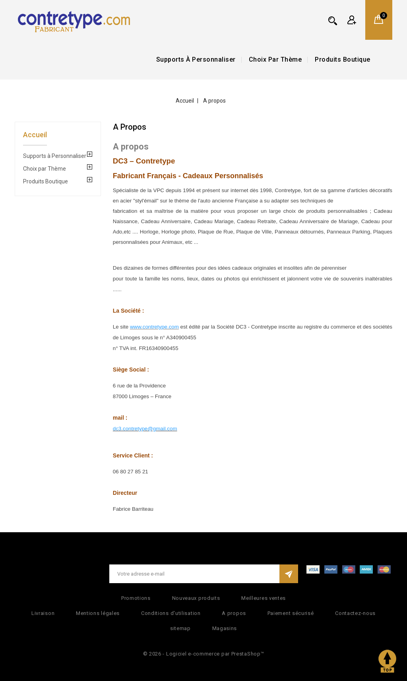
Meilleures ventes (263, 598)
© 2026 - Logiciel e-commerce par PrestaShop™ (203, 654)
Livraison (42, 613)
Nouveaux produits (196, 598)
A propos (234, 613)
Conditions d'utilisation (171, 613)
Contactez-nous (355, 613)
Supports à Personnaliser (196, 59)
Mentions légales (98, 613)
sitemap (180, 628)
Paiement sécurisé (290, 613)
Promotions (136, 598)
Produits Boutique (342, 59)
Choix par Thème (275, 59)
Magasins (224, 628)
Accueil (35, 134)
